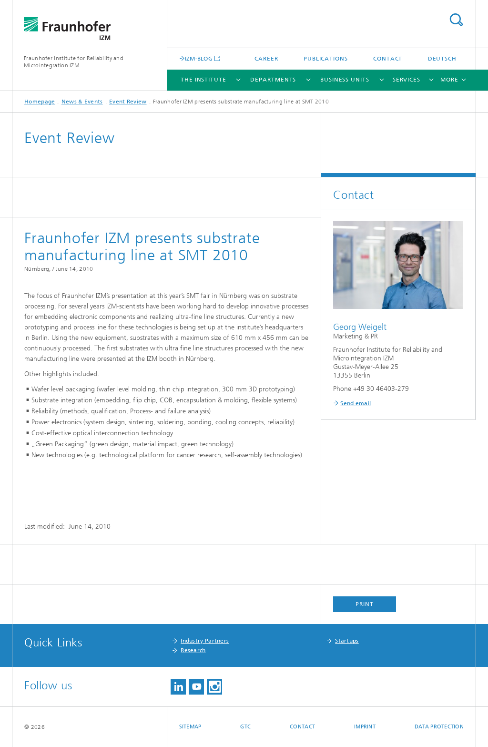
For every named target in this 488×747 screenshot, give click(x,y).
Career (266, 58)
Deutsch (442, 58)
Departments (273, 79)
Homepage (39, 101)
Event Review (128, 101)
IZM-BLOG (199, 58)
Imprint (365, 727)
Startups (346, 640)
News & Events (82, 101)
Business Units (344, 79)
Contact (387, 58)
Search (456, 20)
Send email (355, 403)
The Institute (203, 79)
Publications (326, 58)
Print (365, 604)
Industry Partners (205, 640)
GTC (245, 727)
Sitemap (190, 727)
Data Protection (439, 727)
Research (193, 650)
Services (406, 79)
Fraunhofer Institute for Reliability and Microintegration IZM (73, 62)
